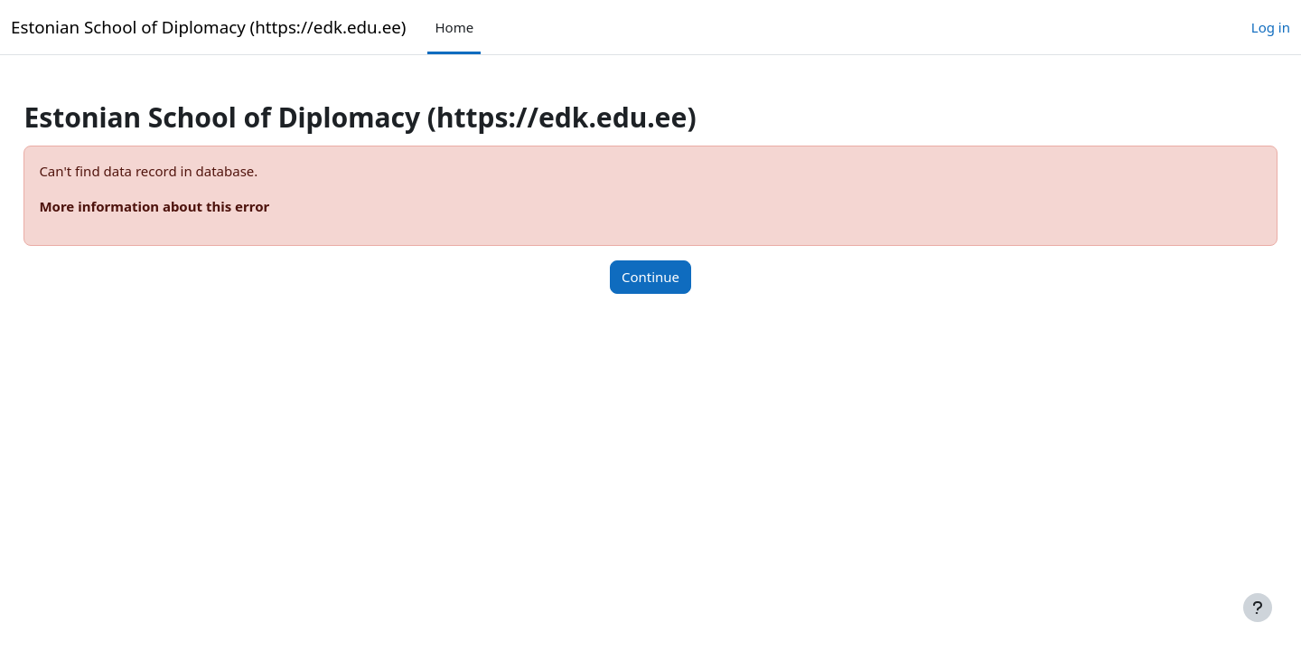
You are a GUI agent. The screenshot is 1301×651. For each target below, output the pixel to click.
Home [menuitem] (454, 27)
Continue (650, 277)
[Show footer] (1257, 607)
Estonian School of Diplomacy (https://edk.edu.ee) (208, 26)
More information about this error (195, 206)
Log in (1270, 27)
